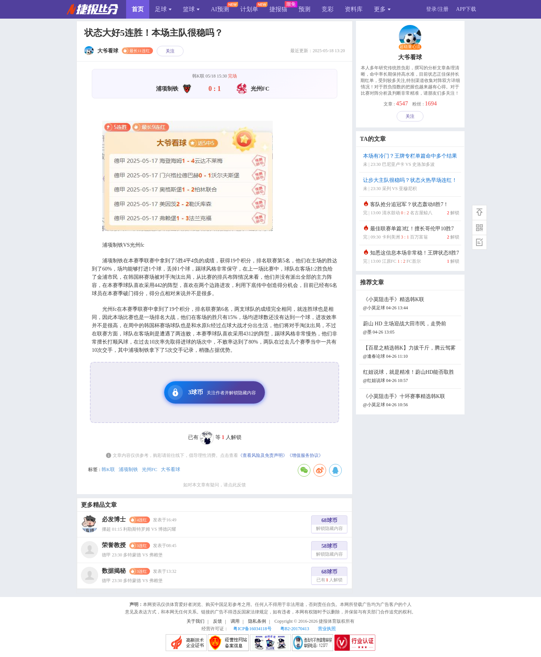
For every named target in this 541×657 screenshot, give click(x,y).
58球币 (329, 551)
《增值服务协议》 (305, 455)
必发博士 (114, 519)
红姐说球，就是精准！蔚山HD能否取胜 (411, 377)
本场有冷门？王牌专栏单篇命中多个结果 (411, 160)
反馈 (217, 621)
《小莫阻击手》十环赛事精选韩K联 (411, 401)
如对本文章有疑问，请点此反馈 (214, 484)
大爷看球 (170, 469)
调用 (235, 621)
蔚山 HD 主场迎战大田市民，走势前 (411, 328)
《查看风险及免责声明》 (262, 455)
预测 (304, 9)
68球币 (329, 525)
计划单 (249, 9)
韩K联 (108, 469)
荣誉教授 (114, 545)
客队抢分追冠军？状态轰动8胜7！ (411, 209)
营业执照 (327, 628)
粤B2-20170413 (294, 628)
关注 (170, 51)
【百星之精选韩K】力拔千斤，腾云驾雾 (411, 352)
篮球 (191, 9)
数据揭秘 (114, 571)
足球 (163, 9)
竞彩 (328, 9)
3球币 (212, 392)
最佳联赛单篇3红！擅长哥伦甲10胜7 (411, 233)
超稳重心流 (410, 47)
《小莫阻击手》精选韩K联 (411, 304)
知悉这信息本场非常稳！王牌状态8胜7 (411, 257)
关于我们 (195, 621)
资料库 (354, 9)
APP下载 (466, 9)
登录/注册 (437, 9)
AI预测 (220, 9)
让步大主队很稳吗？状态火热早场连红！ (411, 185)
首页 (138, 9)
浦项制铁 (128, 469)
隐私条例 (257, 621)
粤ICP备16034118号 (252, 628)
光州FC (149, 469)
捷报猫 (278, 9)
